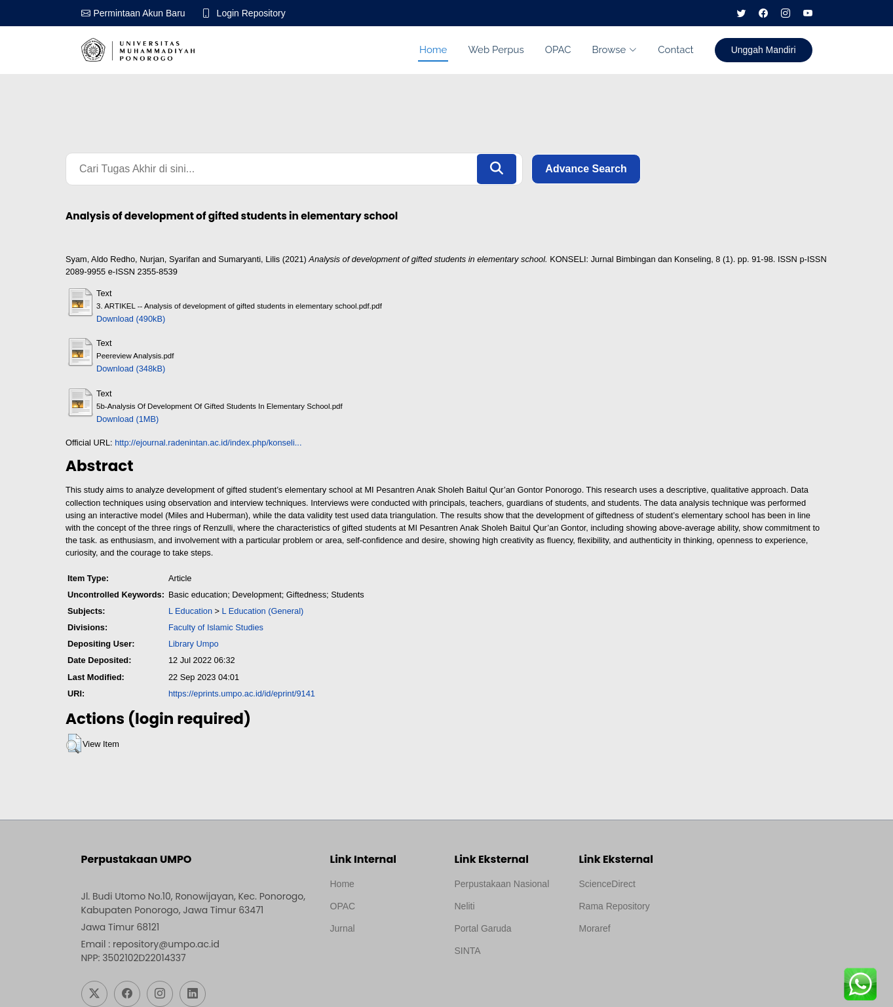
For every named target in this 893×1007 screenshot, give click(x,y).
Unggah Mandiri (763, 50)
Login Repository (251, 13)
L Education (190, 611)
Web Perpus (495, 50)
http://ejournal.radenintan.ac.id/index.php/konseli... (208, 442)
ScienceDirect (607, 883)
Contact (675, 50)
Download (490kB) (130, 319)
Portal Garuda (483, 928)
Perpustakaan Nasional (502, 883)
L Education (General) (263, 611)
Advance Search (586, 168)
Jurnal (342, 928)
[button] (73, 743)
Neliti (465, 906)
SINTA (468, 950)
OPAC (558, 50)
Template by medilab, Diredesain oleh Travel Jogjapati (375, 960)
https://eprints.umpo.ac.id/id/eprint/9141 (241, 693)
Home (433, 50)
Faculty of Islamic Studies (215, 627)
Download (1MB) (127, 419)
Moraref (595, 928)
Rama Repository (614, 906)
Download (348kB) (130, 368)
